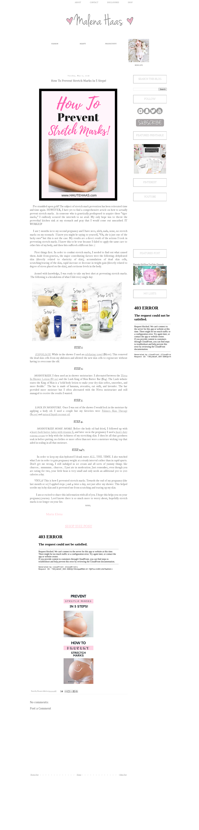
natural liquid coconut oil (56, 414)
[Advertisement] (78, 799)
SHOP (130, 3)
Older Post (123, 775)
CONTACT (94, 3)
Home (79, 775)
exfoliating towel (94, 354)
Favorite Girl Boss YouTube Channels (148, 264)
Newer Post (35, 775)
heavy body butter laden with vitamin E (52, 432)
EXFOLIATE (43, 354)
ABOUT (78, 3)
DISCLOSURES (113, 3)
